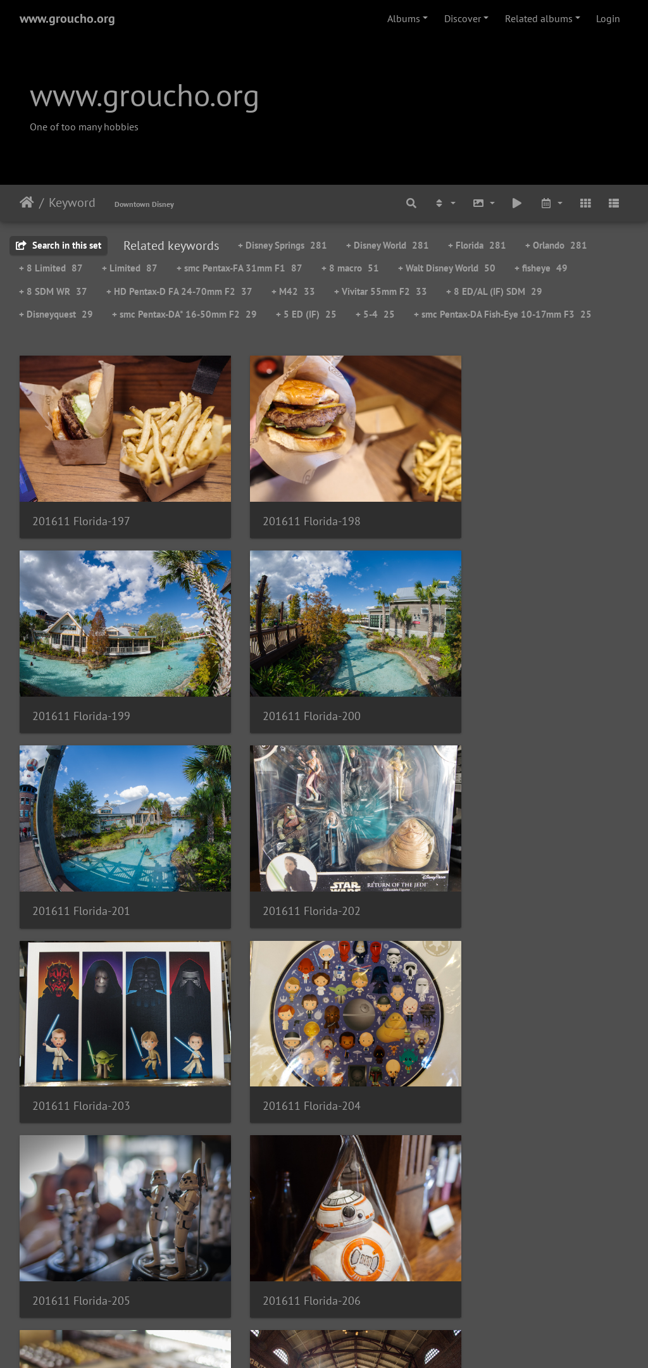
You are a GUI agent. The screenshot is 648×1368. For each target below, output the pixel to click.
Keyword (72, 202)
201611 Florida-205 (500, 867)
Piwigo (350, 1341)
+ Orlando (556, 245)
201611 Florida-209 (81, 1227)
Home (27, 202)
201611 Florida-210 (291, 1228)
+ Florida (477, 245)
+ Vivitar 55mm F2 (380, 291)
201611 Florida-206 (81, 1048)
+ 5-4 (375, 314)
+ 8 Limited (51, 268)
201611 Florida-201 (291, 686)
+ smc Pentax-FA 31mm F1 (239, 268)
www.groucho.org (67, 18)
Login (608, 18)
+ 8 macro (350, 268)
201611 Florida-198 (291, 506)
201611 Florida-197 (81, 506)
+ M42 (293, 291)
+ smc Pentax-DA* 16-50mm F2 (184, 314)
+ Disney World (387, 245)
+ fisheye (541, 268)
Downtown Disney (144, 204)
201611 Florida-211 (500, 1228)
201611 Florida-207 (291, 1048)
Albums (403, 18)
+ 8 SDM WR (53, 291)
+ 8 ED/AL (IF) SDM (494, 291)
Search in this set (58, 245)
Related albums (539, 18)
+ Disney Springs (282, 245)
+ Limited (130, 268)
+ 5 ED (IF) (306, 314)
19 (386, 1293)
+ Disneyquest (56, 314)
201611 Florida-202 (500, 686)
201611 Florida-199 (500, 506)
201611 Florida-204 (291, 867)
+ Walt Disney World (446, 268)
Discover (462, 18)
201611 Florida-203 (81, 867)
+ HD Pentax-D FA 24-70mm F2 (179, 291)
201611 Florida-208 (500, 1048)
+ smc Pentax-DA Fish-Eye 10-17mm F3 (503, 314)
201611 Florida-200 (81, 686)
